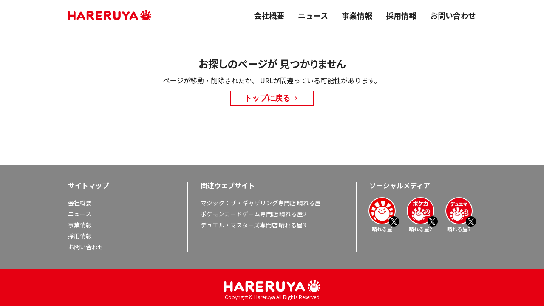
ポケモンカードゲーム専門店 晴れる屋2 (253, 214)
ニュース (313, 15)
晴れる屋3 (459, 214)
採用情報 (401, 15)
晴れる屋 (382, 214)
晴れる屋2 (420, 214)
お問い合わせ (453, 15)
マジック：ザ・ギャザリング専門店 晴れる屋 (261, 203)
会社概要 (269, 15)
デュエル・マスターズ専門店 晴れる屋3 (253, 225)
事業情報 (357, 15)
